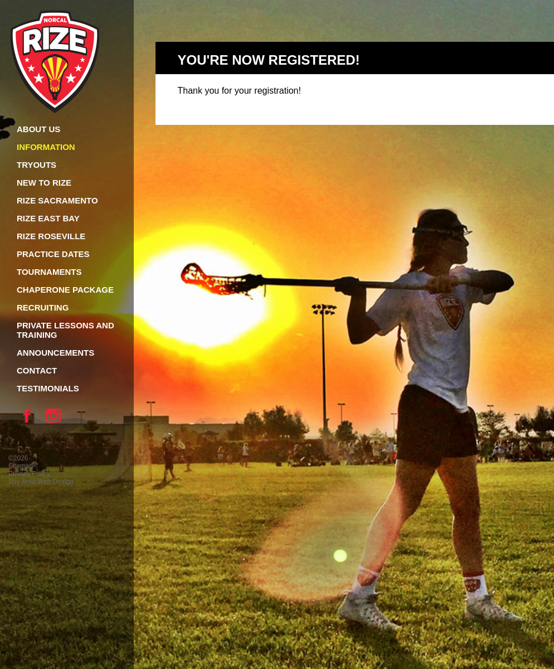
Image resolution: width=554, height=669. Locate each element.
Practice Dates (53, 254)
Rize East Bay (48, 218)
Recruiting (43, 307)
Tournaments (49, 272)
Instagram (55, 415)
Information (46, 147)
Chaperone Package (65, 289)
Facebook (30, 415)
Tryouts (36, 164)
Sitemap (20, 466)
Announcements (55, 352)
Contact (37, 370)
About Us (38, 129)
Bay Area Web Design (41, 482)
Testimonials (48, 388)
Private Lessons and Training (65, 330)
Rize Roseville (51, 236)
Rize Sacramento (57, 200)
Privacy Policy (29, 474)
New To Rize (44, 182)
